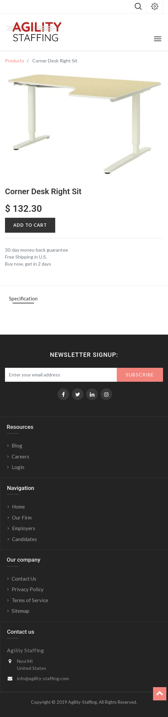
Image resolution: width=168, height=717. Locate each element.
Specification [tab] (23, 298)
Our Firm (22, 517)
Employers (23, 528)
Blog (17, 445)
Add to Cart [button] (30, 225)
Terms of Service (30, 600)
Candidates (24, 539)
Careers (20, 456)
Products (14, 60)
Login (18, 467)
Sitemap (20, 611)
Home (18, 507)
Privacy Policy (28, 589)
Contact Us (24, 579)
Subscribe (140, 374)
